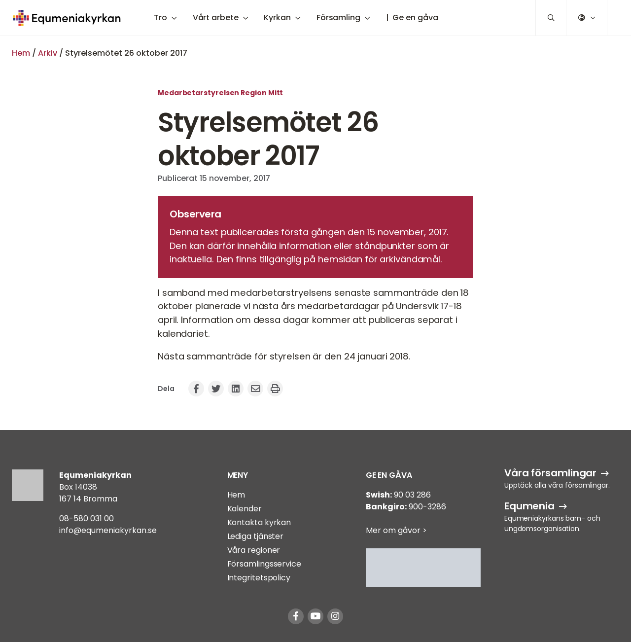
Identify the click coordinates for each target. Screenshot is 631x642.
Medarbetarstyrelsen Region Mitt (220, 93)
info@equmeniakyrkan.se (108, 530)
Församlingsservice (264, 564)
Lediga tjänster (255, 536)
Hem (21, 53)
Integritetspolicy (258, 577)
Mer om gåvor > (396, 530)
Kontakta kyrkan (259, 522)
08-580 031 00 (86, 518)
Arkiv (47, 53)
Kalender (244, 508)
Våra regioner (253, 550)
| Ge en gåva (412, 17)
